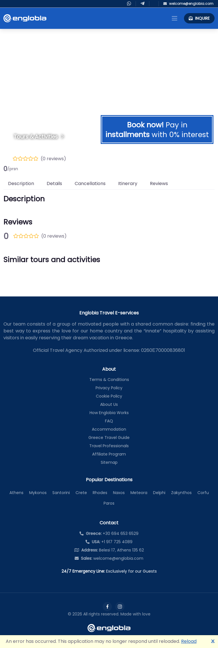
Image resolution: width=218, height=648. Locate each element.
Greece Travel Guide (109, 437)
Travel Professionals (109, 446)
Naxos (119, 492)
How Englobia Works (109, 413)
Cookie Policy (109, 396)
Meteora (138, 492)
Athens (16, 492)
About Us (109, 404)
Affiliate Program (109, 454)
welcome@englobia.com (109, 558)
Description (21, 183)
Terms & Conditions (109, 379)
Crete (81, 492)
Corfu (203, 492)
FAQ (109, 421)
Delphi (159, 492)
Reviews (159, 183)
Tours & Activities (36, 136)
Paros (109, 503)
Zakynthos (181, 492)
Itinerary (127, 183)
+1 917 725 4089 (109, 542)
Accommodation (109, 429)
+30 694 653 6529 (109, 533)
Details (54, 183)
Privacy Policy (109, 388)
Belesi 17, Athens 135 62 (109, 550)
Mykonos (38, 492)
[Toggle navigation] (174, 18)
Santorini (61, 492)
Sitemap (109, 462)
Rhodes (100, 492)
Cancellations (90, 183)
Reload (189, 641)
